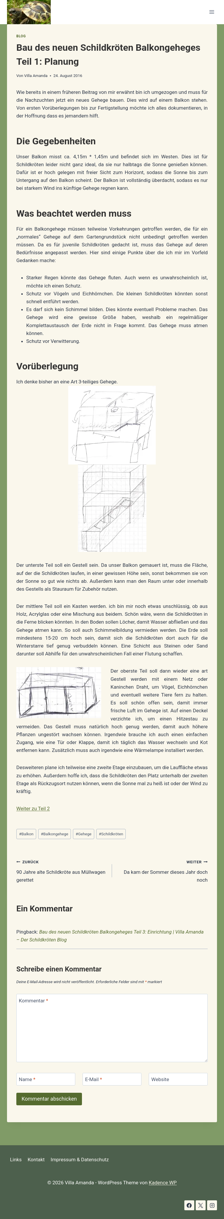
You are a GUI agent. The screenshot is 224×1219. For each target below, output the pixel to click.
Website (160, 1079)
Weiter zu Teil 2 (33, 808)
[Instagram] (212, 1205)
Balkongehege (54, 834)
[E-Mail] (112, 1079)
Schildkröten (111, 834)
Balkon (26, 834)
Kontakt (36, 1159)
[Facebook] (189, 1205)
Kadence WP (163, 1182)
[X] (201, 1205)
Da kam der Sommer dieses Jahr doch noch (162, 870)
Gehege (83, 834)
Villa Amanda (36, 75)
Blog (21, 36)
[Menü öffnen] (211, 12)
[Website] (178, 1079)
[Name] (45, 1079)
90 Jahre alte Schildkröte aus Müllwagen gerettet (61, 870)
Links (16, 1159)
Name (27, 1079)
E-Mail (93, 1079)
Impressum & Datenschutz (80, 1159)
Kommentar (33, 1000)
